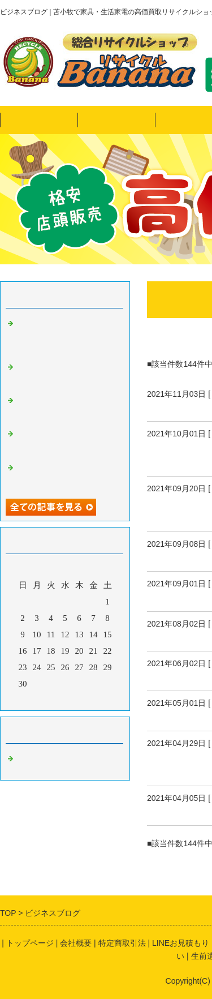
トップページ (39, 119)
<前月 (43, 699)
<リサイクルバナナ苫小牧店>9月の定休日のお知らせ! (66, 475)
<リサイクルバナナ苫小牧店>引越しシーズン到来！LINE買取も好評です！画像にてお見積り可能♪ (66, 335)
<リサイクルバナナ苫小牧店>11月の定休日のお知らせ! (66, 407)
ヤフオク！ (116, 119)
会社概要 (76, 942)
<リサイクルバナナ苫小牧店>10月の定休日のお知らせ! (66, 441)
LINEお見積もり (180, 942)
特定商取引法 (122, 942)
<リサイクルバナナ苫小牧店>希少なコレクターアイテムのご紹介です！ (66, 374)
